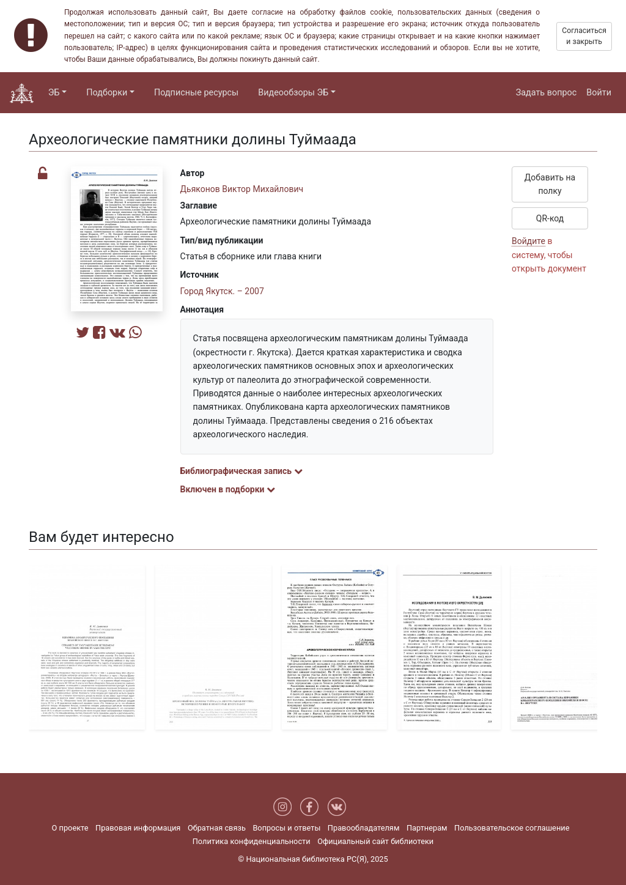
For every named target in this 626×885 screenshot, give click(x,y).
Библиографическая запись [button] (241, 471)
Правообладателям (364, 827)
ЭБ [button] (54, 92)
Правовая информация (137, 827)
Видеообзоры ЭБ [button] (293, 92)
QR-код (550, 218)
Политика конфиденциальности (252, 841)
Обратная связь (217, 827)
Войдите (528, 241)
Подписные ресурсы (196, 92)
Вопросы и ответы (286, 827)
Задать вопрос (546, 92)
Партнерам (427, 827)
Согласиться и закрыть (584, 36)
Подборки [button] (106, 92)
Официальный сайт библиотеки (375, 841)
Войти (598, 92)
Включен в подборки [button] (227, 489)
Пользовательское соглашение (511, 827)
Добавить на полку (550, 184)
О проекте (70, 827)
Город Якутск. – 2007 (222, 291)
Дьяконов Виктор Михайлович (242, 189)
